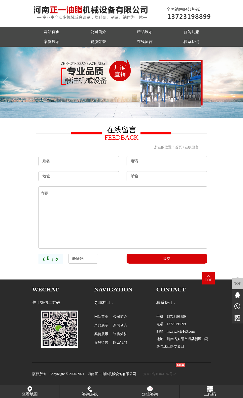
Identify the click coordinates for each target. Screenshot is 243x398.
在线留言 (145, 42)
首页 (178, 147)
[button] (122, 113)
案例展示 (52, 42)
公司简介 (98, 32)
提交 (167, 259)
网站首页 (52, 32)
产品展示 (145, 32)
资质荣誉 (98, 42)
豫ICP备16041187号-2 (159, 374)
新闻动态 (191, 32)
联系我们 (191, 42)
